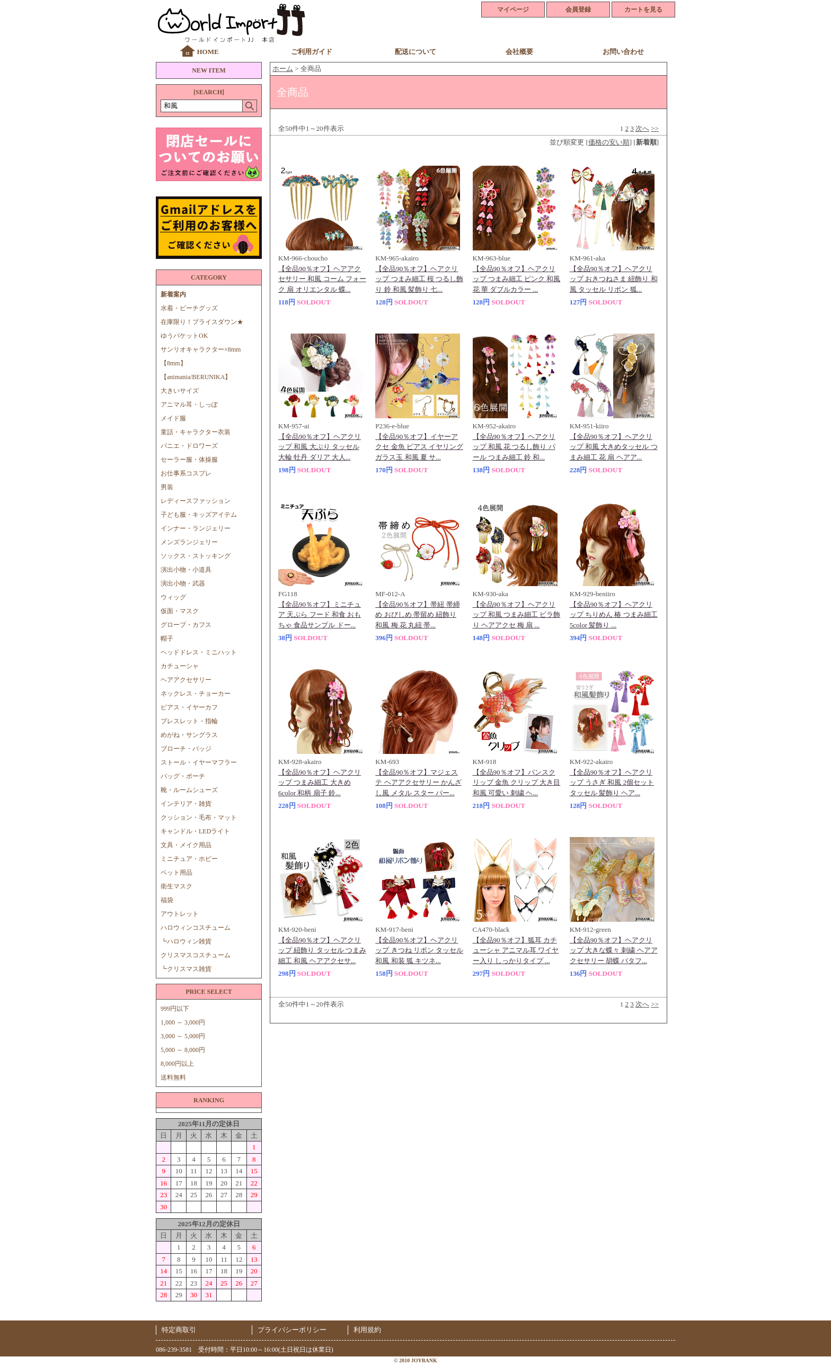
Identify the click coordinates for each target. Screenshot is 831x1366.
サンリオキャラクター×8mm (201, 349)
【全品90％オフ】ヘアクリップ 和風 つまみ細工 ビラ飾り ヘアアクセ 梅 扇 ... (517, 614)
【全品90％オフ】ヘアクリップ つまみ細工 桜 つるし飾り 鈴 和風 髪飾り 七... (419, 279)
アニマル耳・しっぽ (189, 404)
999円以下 (175, 1008)
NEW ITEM (208, 70)
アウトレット (180, 914)
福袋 (167, 900)
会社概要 (519, 52)
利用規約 (367, 1330)
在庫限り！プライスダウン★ (202, 322)
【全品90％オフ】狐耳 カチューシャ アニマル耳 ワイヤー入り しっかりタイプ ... (516, 950)
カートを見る (643, 9)
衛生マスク (176, 886)
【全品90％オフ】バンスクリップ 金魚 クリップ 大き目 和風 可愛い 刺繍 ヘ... (517, 782)
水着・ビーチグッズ (189, 308)
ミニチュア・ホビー (189, 858)
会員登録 (578, 9)
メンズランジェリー (189, 542)
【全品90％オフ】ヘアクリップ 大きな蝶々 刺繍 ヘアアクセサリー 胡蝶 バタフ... (614, 950)
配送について (415, 52)
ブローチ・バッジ (186, 748)
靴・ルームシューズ (189, 790)
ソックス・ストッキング (196, 556)
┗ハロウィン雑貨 (186, 941)
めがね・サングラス (189, 735)
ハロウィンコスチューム (196, 927)
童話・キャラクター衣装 (196, 432)
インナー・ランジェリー (196, 528)
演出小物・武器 (183, 583)
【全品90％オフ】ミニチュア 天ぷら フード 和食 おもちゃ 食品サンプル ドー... (319, 614)
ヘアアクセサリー (186, 680)
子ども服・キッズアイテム (199, 514)
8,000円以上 (177, 1063)
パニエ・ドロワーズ (189, 446)
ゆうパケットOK (184, 335)
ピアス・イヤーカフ (189, 707)
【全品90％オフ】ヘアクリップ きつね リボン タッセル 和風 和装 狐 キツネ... (419, 950)
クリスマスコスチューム (196, 955)
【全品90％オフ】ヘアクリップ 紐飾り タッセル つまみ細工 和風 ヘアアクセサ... (322, 950)
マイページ (513, 9)
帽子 (167, 638)
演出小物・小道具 (186, 569)
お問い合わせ (623, 52)
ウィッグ (173, 597)
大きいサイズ (180, 390)
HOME (207, 52)
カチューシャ (180, 666)
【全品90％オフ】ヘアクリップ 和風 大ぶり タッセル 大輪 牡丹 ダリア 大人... (319, 447)
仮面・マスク (180, 611)
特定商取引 (179, 1330)
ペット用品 (176, 872)
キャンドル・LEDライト (195, 831)
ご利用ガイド (311, 52)
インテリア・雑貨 (186, 803)
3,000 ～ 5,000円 (183, 1036)
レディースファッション (196, 501)
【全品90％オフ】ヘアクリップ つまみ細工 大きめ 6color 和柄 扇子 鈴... (319, 782)
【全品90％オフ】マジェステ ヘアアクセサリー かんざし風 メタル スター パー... (418, 782)
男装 (167, 487)
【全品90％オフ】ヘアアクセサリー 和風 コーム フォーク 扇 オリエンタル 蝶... (322, 279)
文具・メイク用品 (186, 845)
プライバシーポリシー (292, 1330)
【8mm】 (174, 363)
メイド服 (176, 418)
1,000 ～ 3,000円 (183, 1022)
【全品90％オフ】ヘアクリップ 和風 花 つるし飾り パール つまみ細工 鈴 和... (514, 447)
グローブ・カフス (186, 624)
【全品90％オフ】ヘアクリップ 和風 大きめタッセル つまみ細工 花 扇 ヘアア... (614, 447)
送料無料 (173, 1077)
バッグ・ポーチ (183, 776)
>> (655, 128)
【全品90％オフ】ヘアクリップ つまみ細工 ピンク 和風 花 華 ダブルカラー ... (517, 279)
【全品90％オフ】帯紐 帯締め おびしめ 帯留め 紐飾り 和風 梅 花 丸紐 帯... (417, 614)
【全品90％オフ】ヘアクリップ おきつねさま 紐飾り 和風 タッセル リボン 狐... (614, 279)
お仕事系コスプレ (186, 473)
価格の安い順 (609, 142)
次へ (642, 128)
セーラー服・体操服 (189, 459)
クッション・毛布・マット (199, 817)
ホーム (282, 69)
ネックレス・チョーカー (196, 693)
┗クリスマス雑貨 (186, 969)
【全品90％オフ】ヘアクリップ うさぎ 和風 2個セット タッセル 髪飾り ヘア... (612, 782)
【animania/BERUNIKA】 (196, 377)
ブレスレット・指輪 (189, 721)
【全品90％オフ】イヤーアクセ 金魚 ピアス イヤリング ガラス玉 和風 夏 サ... (419, 447)
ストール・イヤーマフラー (199, 762)
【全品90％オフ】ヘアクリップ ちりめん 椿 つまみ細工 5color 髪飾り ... (614, 614)
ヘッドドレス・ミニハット (199, 652)
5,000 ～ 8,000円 (183, 1050)
